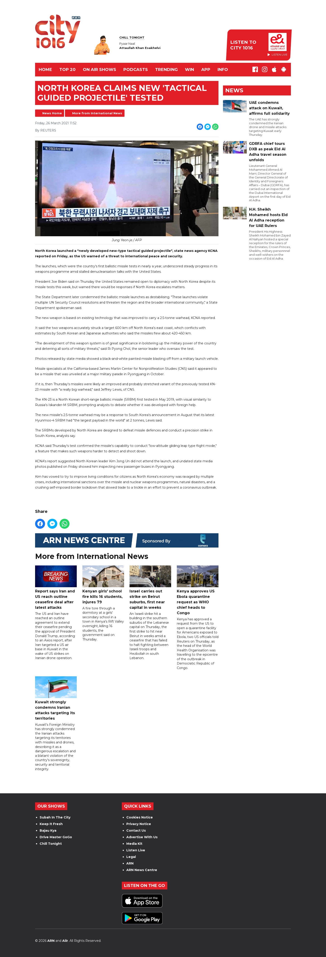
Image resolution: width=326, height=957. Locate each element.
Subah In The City (55, 817)
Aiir (65, 941)
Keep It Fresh (51, 824)
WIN (189, 69)
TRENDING (166, 69)
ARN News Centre (141, 870)
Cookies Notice (139, 817)
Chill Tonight (51, 844)
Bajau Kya (48, 830)
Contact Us (136, 830)
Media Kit (134, 844)
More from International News (97, 113)
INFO (223, 69)
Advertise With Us (142, 837)
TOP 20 (67, 69)
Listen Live (135, 850)
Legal (131, 857)
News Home (52, 113)
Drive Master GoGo (56, 837)
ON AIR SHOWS (99, 69)
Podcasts (135, 69)
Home (45, 69)
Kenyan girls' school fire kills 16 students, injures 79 (103, 584)
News (234, 90)
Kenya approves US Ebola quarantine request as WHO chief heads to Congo (197, 590)
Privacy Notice (138, 824)
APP (205, 69)
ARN (130, 863)
